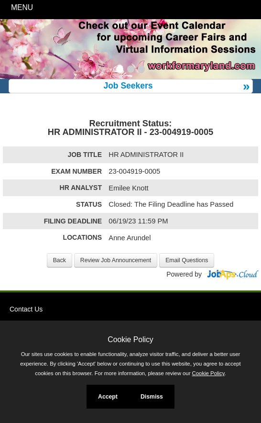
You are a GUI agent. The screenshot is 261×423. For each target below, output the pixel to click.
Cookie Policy (130, 339)
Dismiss (152, 396)
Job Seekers (127, 85)
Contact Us (26, 309)
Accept (108, 396)
